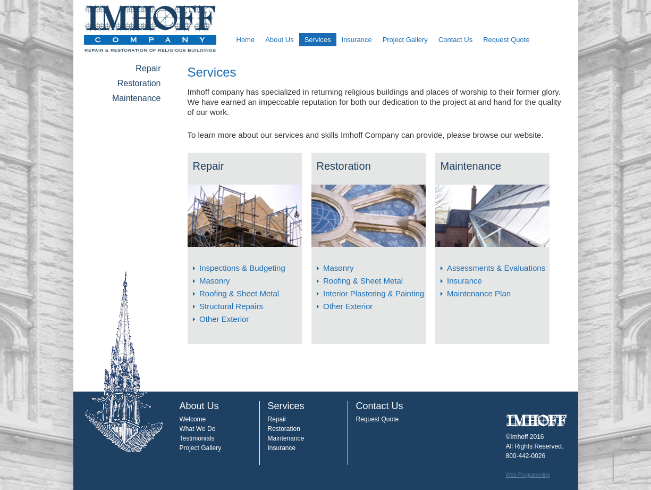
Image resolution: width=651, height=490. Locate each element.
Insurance (357, 40)
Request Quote (506, 40)
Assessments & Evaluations (496, 267)
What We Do (198, 429)
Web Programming (528, 475)
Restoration (139, 83)
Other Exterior (224, 318)
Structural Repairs (231, 306)
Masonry (214, 280)
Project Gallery (405, 40)
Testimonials (197, 438)
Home (245, 40)
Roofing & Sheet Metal (239, 293)
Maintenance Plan (479, 293)
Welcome (193, 419)
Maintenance (136, 98)
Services (318, 40)
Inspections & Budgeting (242, 267)
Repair (148, 68)
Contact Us (455, 40)
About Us (279, 40)
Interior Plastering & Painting (373, 293)
